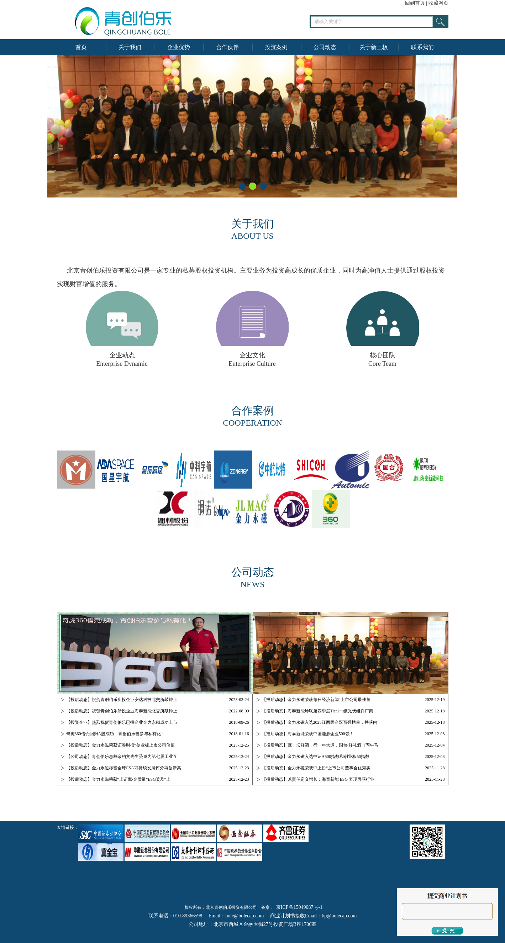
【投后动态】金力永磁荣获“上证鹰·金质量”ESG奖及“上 (118, 779)
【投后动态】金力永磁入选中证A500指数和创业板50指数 (316, 756)
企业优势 (178, 47)
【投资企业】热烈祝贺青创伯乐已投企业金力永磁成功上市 (121, 722)
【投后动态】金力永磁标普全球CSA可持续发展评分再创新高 (123, 767)
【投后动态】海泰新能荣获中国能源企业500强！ (308, 733)
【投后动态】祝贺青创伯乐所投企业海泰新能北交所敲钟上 (121, 710)
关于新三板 (373, 47)
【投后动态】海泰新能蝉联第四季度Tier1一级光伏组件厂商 (318, 710)
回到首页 (415, 3)
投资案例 (276, 47)
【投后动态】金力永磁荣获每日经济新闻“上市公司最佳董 (316, 699)
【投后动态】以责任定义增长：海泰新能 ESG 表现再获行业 (318, 779)
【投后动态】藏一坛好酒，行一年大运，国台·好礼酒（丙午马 (320, 745)
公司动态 (325, 47)
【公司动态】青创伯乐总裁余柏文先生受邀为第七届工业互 (121, 756)
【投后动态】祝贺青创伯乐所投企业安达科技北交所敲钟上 (121, 699)
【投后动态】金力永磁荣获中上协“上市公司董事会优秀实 (316, 767)
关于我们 (130, 47)
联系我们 (422, 47)
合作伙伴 (227, 47)
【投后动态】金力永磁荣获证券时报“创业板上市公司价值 (120, 745)
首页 (81, 47)
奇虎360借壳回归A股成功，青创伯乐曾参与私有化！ (115, 733)
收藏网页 (438, 3)
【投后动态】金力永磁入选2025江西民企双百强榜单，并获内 (319, 722)
